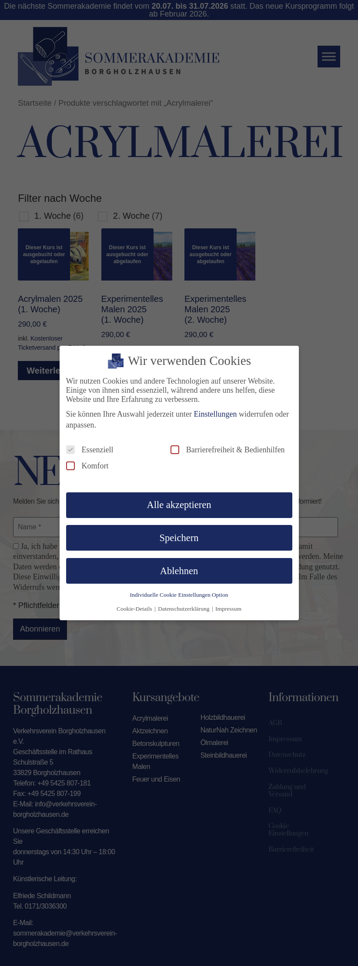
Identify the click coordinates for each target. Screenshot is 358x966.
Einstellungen (215, 412)
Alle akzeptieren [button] (179, 503)
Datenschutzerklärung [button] (184, 606)
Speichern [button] (179, 535)
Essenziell (90, 447)
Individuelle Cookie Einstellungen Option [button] (179, 592)
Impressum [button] (228, 606)
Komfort (87, 463)
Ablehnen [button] (179, 568)
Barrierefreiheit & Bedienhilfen (228, 447)
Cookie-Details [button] (135, 606)
